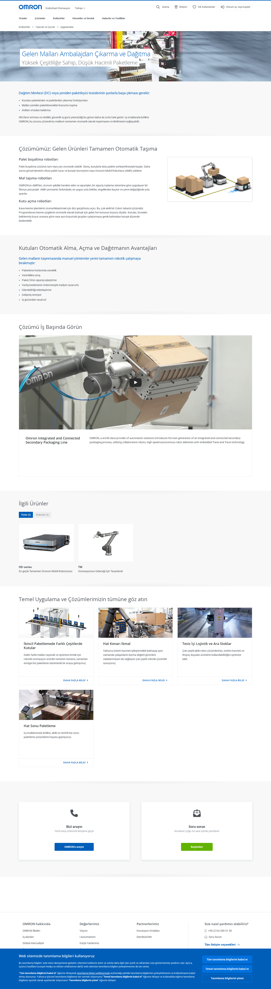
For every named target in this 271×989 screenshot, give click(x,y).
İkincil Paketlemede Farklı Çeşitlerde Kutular (53, 676)
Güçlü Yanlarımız (89, 943)
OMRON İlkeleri (31, 930)
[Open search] (163, 7)
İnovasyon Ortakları (148, 930)
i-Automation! (88, 936)
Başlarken (197, 877)
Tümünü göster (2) (136, 584)
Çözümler (40, 18)
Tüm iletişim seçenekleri (222, 944)
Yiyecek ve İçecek (45, 27)
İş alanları (28, 936)
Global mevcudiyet (33, 943)
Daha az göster (136, 600)
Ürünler (23, 18)
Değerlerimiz (89, 924)
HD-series (25, 567)
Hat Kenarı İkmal (116, 674)
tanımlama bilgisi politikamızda (93, 973)
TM (80, 567)
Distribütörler (144, 936)
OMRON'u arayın (74, 877)
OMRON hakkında (36, 924)
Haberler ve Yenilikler (113, 18)
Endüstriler (59, 18)
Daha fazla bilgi (74, 711)
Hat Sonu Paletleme (40, 757)
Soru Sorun (213, 936)
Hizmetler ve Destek (83, 18)
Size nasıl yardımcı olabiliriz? (226, 924)
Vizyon (84, 930)
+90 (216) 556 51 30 (218, 930)
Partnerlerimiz (148, 924)
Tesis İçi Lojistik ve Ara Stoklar (206, 674)
